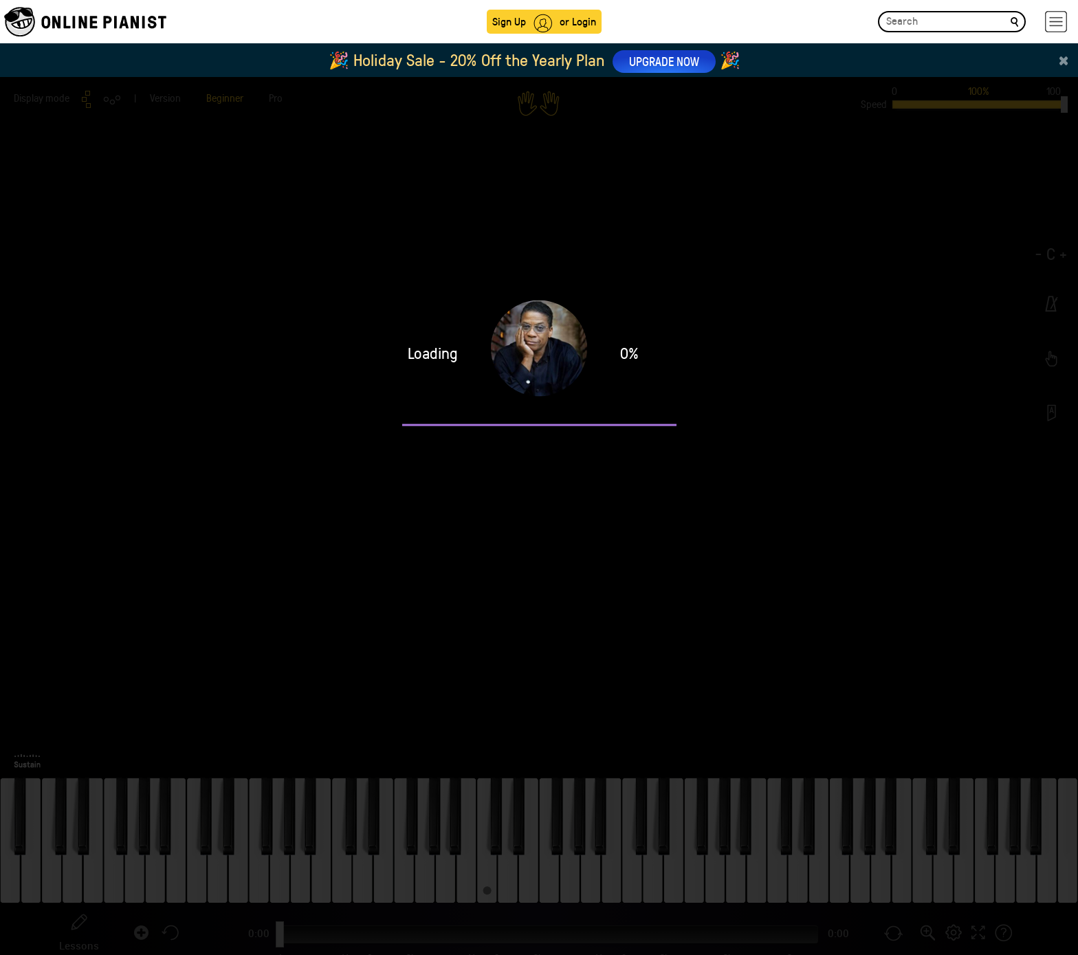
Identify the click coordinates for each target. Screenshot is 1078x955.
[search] (1014, 21)
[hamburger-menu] (1056, 21)
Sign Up (509, 21)
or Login (578, 21)
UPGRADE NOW (664, 61)
